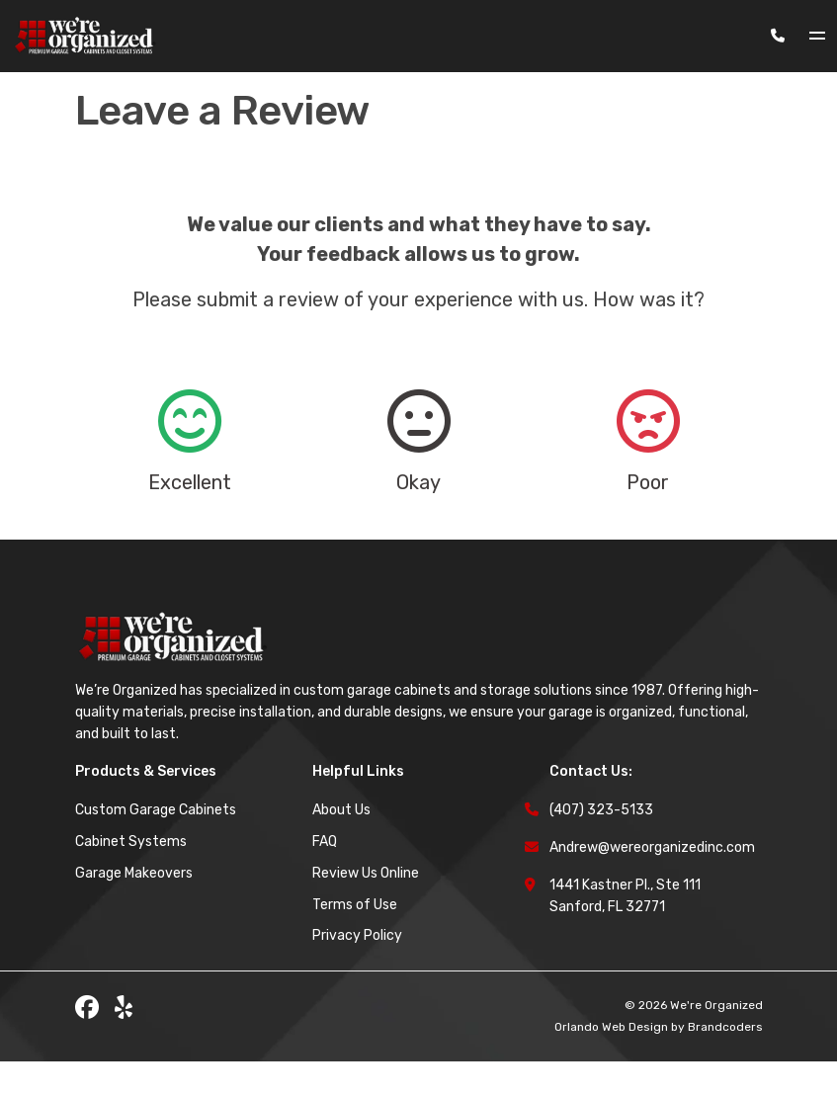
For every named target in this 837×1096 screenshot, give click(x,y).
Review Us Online (365, 907)
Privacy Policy (357, 970)
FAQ (324, 876)
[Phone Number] (777, 35)
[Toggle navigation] (822, 35)
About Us (341, 844)
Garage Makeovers (134, 907)
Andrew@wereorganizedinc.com (652, 882)
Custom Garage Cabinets (155, 844)
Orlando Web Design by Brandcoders (658, 1061)
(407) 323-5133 (601, 844)
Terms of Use (354, 939)
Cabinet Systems (131, 876)
